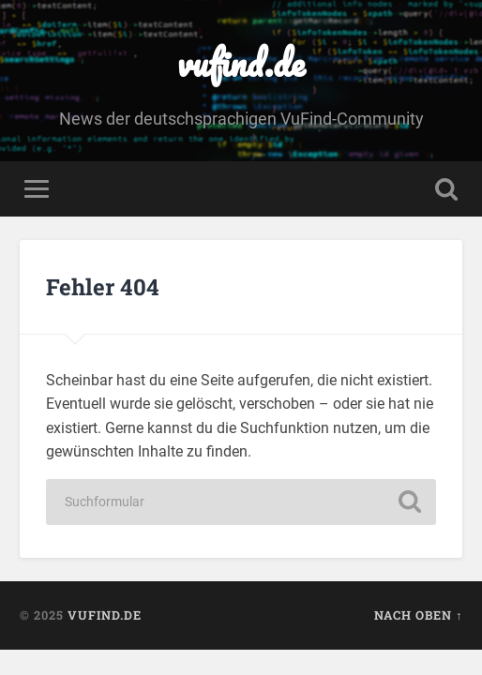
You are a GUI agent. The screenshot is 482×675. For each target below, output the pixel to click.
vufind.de (241, 62)
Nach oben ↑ (418, 615)
